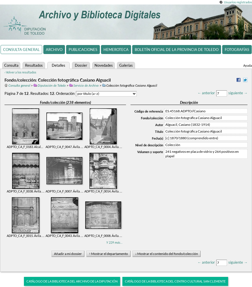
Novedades (103, 65)
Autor (159, 125)
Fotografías (237, 49)
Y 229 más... (114, 242)
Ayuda (247, 65)
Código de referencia (148, 111)
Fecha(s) (157, 138)
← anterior (206, 93)
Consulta (11, 65)
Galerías (126, 65)
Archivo (54, 49)
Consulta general (21, 49)
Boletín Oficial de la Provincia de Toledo (177, 49)
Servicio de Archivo (84, 85)
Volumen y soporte (150, 152)
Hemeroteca (116, 49)
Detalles (58, 65)
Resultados (34, 65)
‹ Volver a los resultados (20, 72)
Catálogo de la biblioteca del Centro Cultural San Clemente (175, 281)
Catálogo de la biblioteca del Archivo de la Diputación (72, 281)
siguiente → (238, 93)
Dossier (81, 65)
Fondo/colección (152, 118)
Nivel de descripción (149, 145)
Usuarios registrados (238, 2)
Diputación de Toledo (49, 85)
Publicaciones (83, 49)
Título (159, 131)
